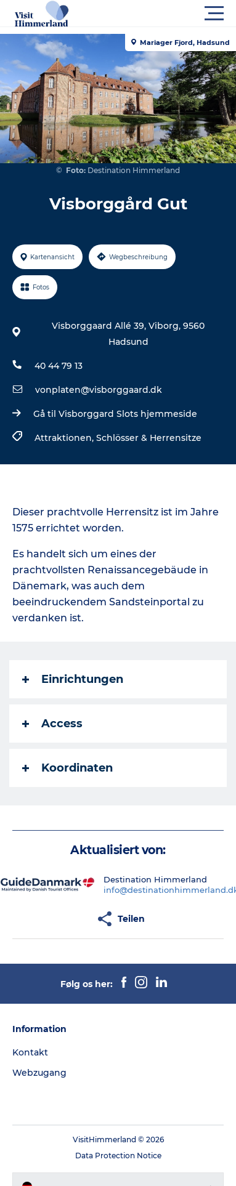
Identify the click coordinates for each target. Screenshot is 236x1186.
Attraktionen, (65, 437)
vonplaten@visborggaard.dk (98, 389)
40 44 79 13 (59, 365)
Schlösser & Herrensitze (148, 437)
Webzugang (39, 1072)
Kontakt (30, 1052)
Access (52, 723)
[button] (173, 13)
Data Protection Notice (118, 1155)
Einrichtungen (72, 679)
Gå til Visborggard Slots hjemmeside (115, 413)
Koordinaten (67, 768)
